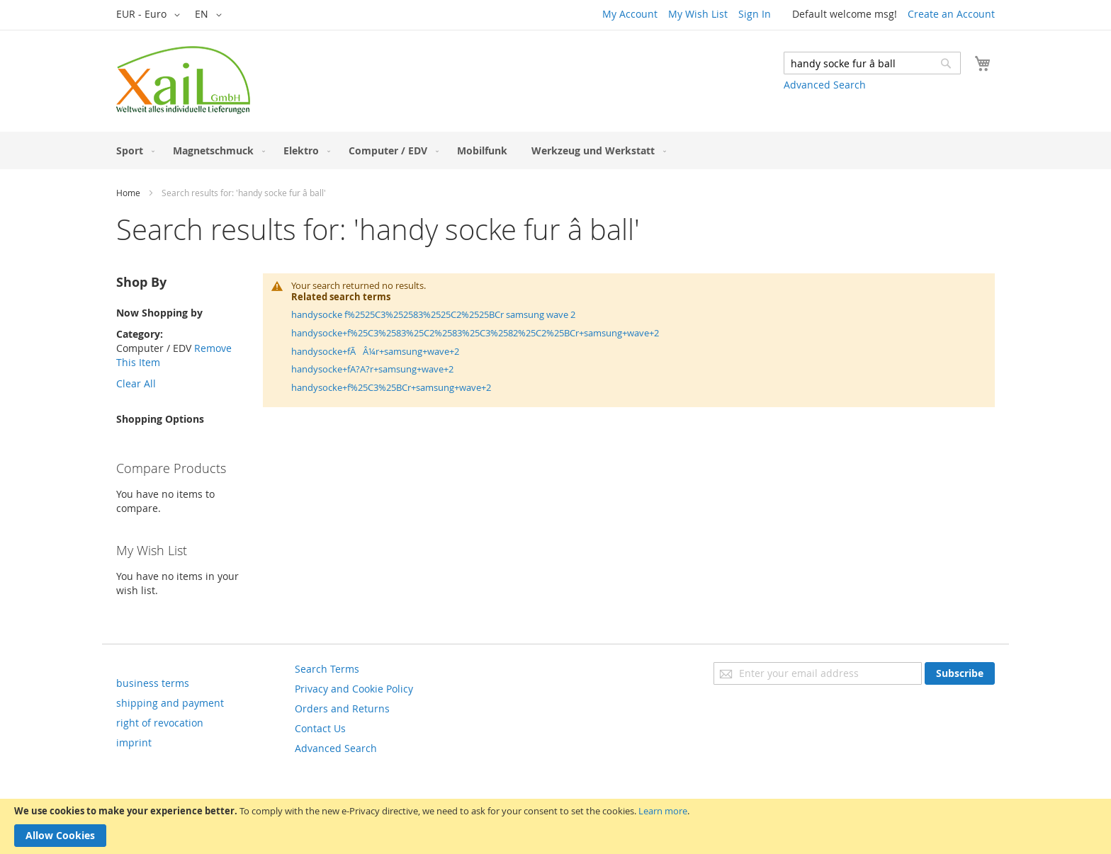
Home (128, 192)
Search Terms (327, 669)
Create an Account (951, 14)
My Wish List (698, 14)
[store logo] (183, 80)
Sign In (754, 14)
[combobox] (872, 63)
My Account (630, 14)
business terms (152, 683)
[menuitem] (132, 150)
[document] (555, 826)
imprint (134, 742)
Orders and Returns (342, 708)
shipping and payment (170, 703)
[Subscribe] (960, 673)
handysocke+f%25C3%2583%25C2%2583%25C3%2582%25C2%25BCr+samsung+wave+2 (475, 332)
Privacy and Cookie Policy (354, 688)
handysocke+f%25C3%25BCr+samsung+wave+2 (391, 387)
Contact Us (320, 728)
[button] (150, 15)
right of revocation (159, 722)
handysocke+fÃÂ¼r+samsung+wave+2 (375, 351)
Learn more (662, 810)
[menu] (555, 150)
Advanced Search (825, 84)
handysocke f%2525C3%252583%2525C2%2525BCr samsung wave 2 (433, 314)
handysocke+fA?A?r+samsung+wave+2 (372, 369)
